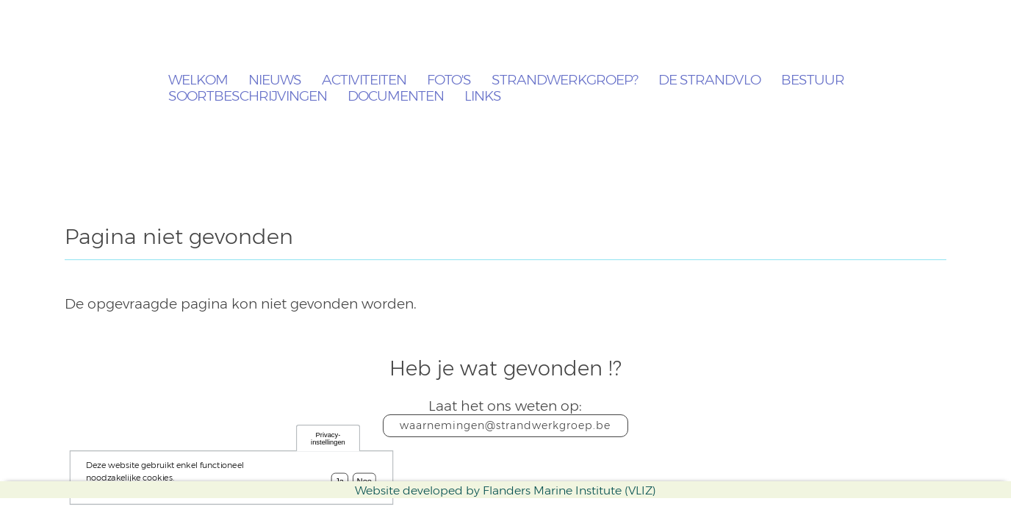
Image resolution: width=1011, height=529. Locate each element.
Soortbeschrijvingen (247, 96)
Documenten (396, 96)
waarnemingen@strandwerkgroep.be (505, 425)
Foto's (449, 80)
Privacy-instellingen (328, 441)
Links (482, 96)
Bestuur (812, 80)
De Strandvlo (709, 80)
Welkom (198, 80)
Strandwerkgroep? (565, 80)
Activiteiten (364, 80)
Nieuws (274, 80)
